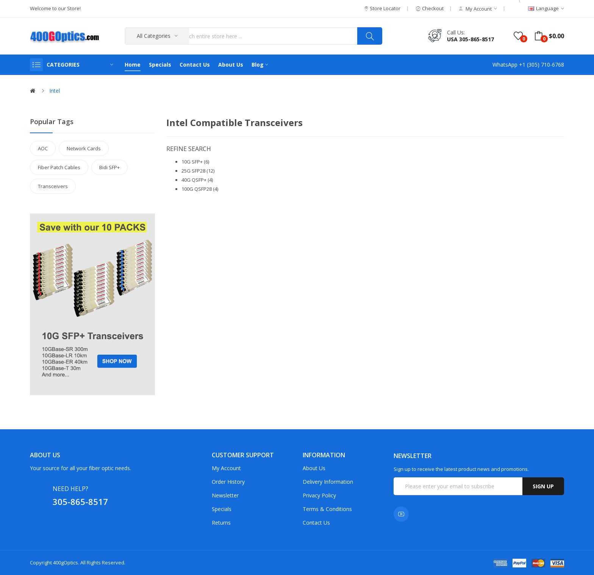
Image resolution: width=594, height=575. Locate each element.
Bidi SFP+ (109, 167)
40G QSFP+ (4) (197, 179)
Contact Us (316, 522)
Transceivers (53, 186)
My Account (226, 468)
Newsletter (225, 495)
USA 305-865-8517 (470, 39)
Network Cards (84, 148)
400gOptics (65, 562)
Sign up (543, 486)
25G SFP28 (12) (197, 170)
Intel (54, 90)
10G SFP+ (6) (195, 161)
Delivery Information (328, 481)
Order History (228, 481)
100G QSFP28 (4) (199, 188)
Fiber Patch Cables (59, 167)
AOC (43, 148)
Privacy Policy (319, 495)
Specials (221, 509)
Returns (221, 522)
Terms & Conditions (327, 509)
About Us (314, 468)
